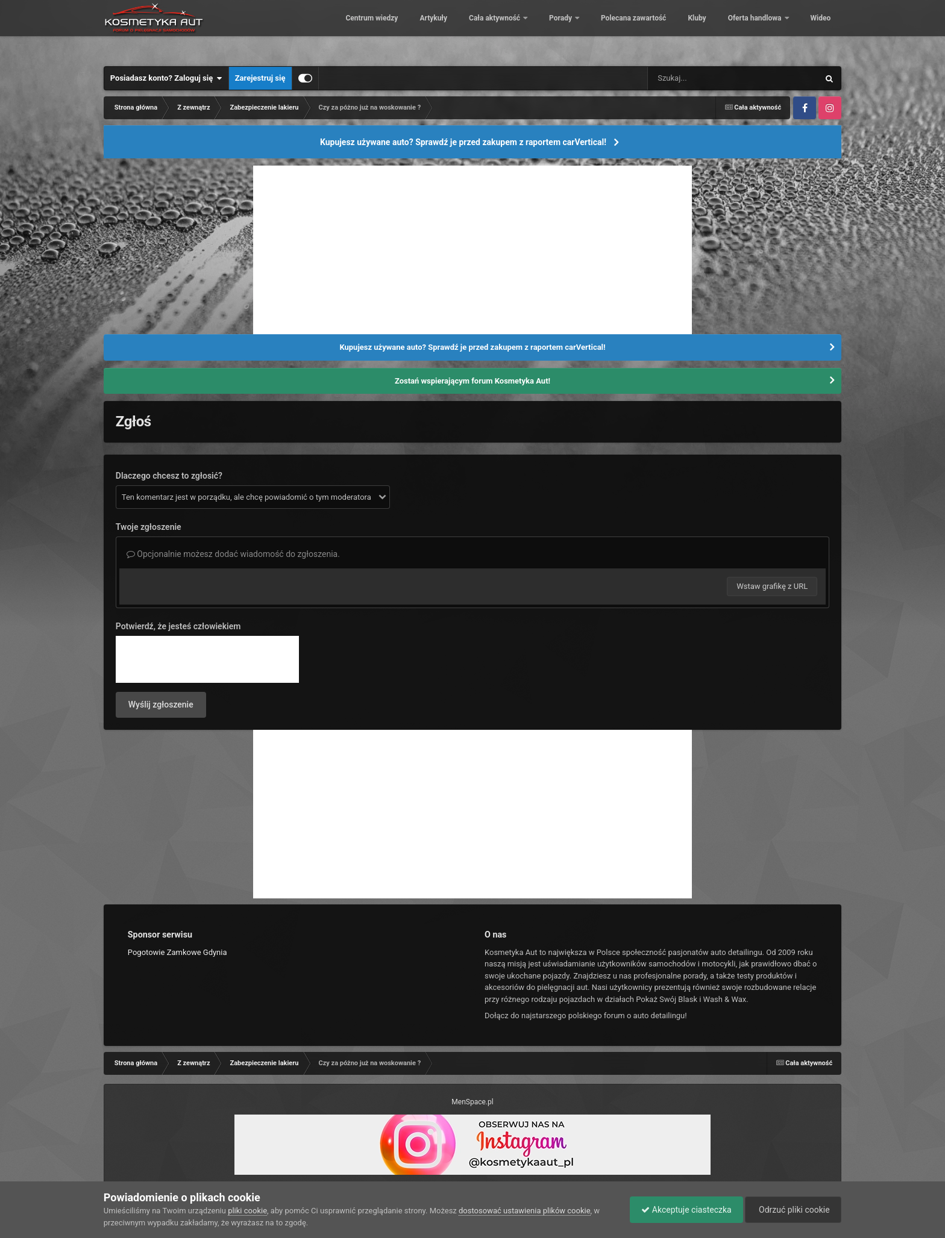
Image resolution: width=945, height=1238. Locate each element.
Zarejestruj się (260, 77)
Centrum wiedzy (363, 30)
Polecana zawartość (625, 30)
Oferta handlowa (746, 30)
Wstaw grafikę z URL (772, 586)
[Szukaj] (706, 78)
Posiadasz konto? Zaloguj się (166, 78)
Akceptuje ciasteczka (683, 1210)
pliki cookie (247, 1210)
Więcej (813, 30)
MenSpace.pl (472, 1102)
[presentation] (207, 659)
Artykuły (425, 30)
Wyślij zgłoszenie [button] (160, 704)
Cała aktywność (486, 30)
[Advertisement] (472, 250)
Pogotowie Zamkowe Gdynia (177, 952)
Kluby (688, 30)
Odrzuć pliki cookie (792, 1210)
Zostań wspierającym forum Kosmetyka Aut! (472, 380)
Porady (553, 30)
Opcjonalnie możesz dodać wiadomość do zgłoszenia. (233, 554)
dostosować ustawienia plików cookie (525, 1210)
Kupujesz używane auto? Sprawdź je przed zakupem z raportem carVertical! (463, 142)
